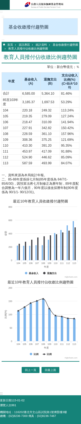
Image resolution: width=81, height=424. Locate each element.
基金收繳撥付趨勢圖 (65, 44)
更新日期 (5, 400)
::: (1, 11)
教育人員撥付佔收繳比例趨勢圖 (28, 48)
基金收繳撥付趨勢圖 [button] (29, 27)
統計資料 (41, 44)
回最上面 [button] (50, 370)
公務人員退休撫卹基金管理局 (45, 5)
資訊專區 (24, 44)
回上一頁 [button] (30, 370)
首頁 (10, 44)
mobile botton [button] (5, 5)
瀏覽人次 (5, 405)
